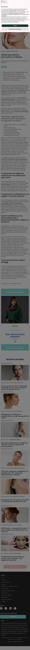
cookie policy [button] (3, 633)
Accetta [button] (15, 643)
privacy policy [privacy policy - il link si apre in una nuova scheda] (13, 628)
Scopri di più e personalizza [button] (15, 647)
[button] (28, 620)
